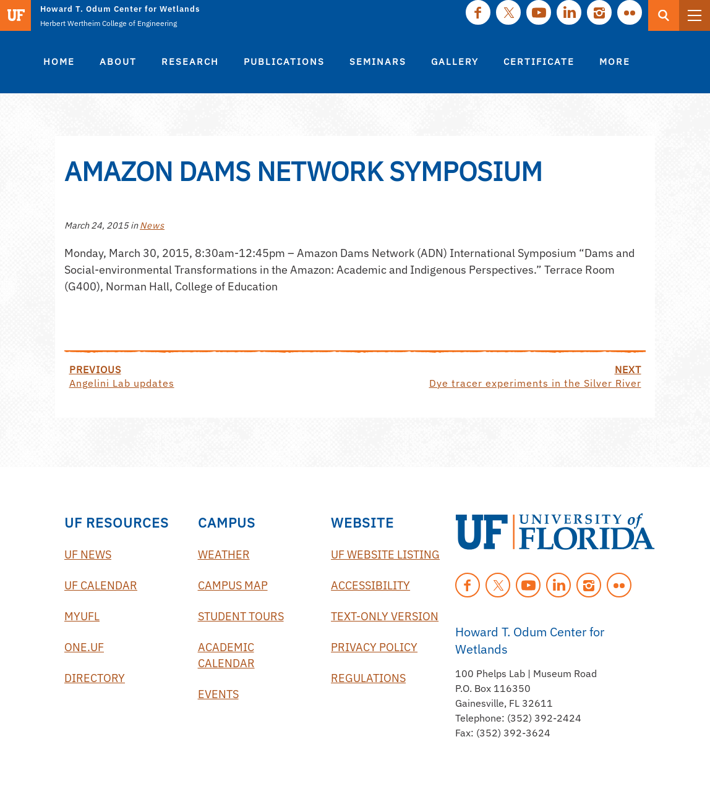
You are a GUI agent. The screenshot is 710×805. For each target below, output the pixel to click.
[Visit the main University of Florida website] (15, 15)
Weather (224, 554)
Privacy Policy (374, 647)
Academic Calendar (226, 655)
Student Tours (241, 616)
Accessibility (370, 585)
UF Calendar (100, 585)
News (152, 225)
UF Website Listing (385, 554)
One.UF (84, 647)
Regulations (368, 678)
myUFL (82, 616)
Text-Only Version (384, 616)
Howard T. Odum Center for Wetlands (120, 9)
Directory (94, 678)
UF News (87, 554)
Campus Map (233, 585)
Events (218, 694)
